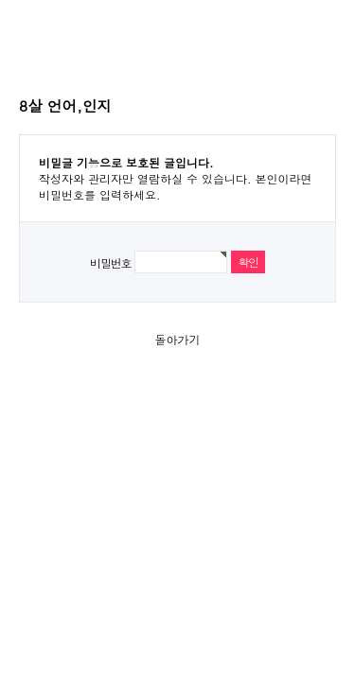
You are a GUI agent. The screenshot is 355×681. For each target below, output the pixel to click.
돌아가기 (178, 339)
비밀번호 (110, 262)
